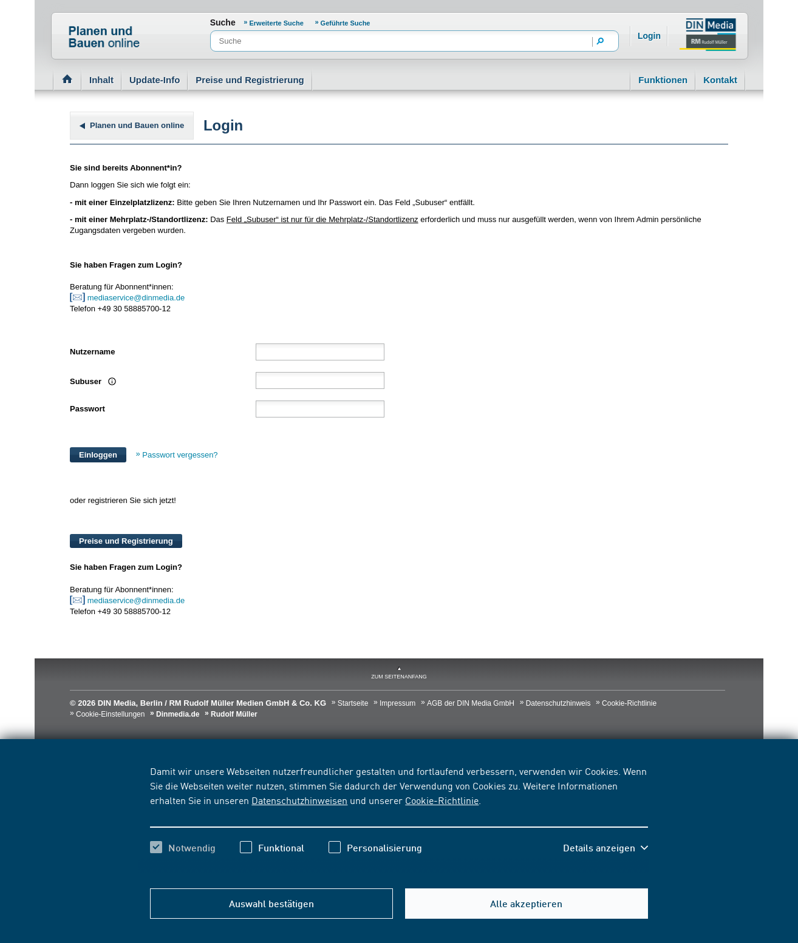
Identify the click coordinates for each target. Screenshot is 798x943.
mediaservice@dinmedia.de (137, 297)
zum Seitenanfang (399, 677)
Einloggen (98, 454)
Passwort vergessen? (179, 454)
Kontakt (720, 80)
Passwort (87, 408)
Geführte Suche (345, 23)
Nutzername (92, 351)
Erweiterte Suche (277, 23)
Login (649, 36)
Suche (223, 22)
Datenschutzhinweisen (299, 799)
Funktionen (662, 80)
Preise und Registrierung (250, 80)
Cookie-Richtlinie (442, 799)
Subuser (91, 381)
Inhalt (101, 80)
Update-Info (154, 80)
